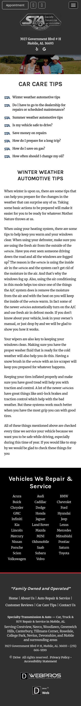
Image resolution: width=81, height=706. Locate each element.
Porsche (17, 548)
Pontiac (64, 542)
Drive (17, 657)
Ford (64, 508)
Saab (40, 548)
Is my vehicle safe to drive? (32, 125)
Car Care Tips (46, 605)
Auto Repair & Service (53, 598)
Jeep (64, 519)
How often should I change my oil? (38, 156)
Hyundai (64, 513)
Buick (17, 502)
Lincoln (17, 530)
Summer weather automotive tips (37, 117)
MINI (41, 536)
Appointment (15, 5)
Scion (17, 553)
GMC (17, 513)
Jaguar (40, 519)
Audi (40, 496)
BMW (64, 496)
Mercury (17, 536)
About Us (28, 598)
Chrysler (17, 508)
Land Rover (40, 525)
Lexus (64, 525)
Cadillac (40, 502)
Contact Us (67, 605)
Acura (17, 496)
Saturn (64, 548)
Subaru (40, 553)
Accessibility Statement (40, 661)
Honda (41, 513)
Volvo (40, 559)
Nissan (17, 542)
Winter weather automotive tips (36, 97)
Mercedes (64, 530)
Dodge (40, 508)
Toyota (64, 553)
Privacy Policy (60, 657)
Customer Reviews (19, 605)
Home (13, 598)
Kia (17, 525)
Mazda (40, 530)
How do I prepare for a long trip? (36, 141)
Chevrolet (64, 502)
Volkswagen (17, 559)
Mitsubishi (64, 536)
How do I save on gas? (28, 148)
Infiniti (17, 519)
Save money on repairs (29, 133)
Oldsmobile (40, 542)
